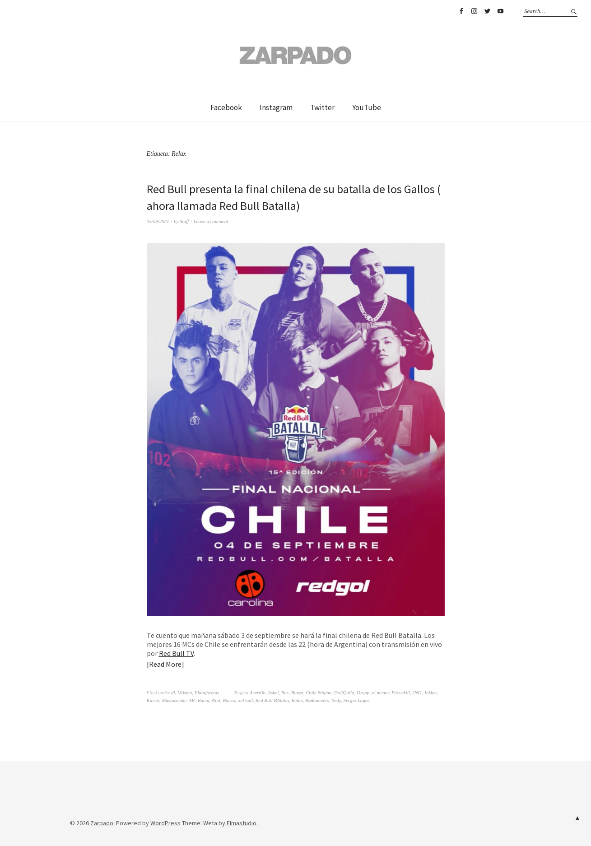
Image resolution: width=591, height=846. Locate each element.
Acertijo (257, 692)
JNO (416, 692)
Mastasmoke (174, 700)
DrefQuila (344, 692)
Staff (184, 221)
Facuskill (400, 692)
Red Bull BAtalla (272, 700)
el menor (380, 692)
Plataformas (207, 692)
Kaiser (153, 700)
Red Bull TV (176, 653)
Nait (216, 700)
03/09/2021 (158, 221)
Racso (229, 700)
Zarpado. (102, 823)
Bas (285, 692)
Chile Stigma (318, 692)
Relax (297, 700)
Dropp (363, 692)
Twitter (487, 11)
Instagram (474, 11)
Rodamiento (317, 700)
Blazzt (297, 692)
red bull (245, 700)
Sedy (336, 700)
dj (173, 692)
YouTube (500, 11)
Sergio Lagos (356, 700)
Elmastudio (241, 823)
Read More (165, 664)
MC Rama (199, 700)
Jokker (430, 692)
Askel (273, 692)
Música (184, 692)
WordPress (165, 823)
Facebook (461, 11)
